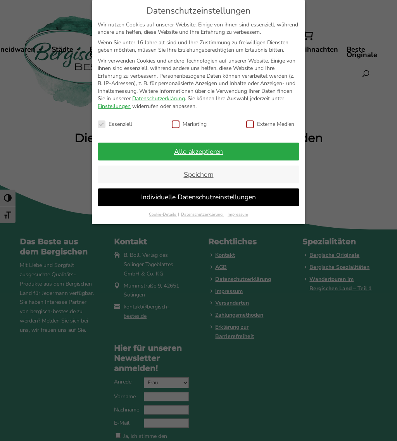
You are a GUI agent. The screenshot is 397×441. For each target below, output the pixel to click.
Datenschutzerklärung (158, 98)
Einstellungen (114, 106)
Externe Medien (270, 124)
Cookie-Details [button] (163, 214)
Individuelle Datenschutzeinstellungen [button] (198, 197)
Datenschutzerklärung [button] (202, 214)
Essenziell (115, 124)
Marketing (189, 124)
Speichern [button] (199, 174)
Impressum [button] (238, 214)
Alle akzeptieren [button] (198, 151)
